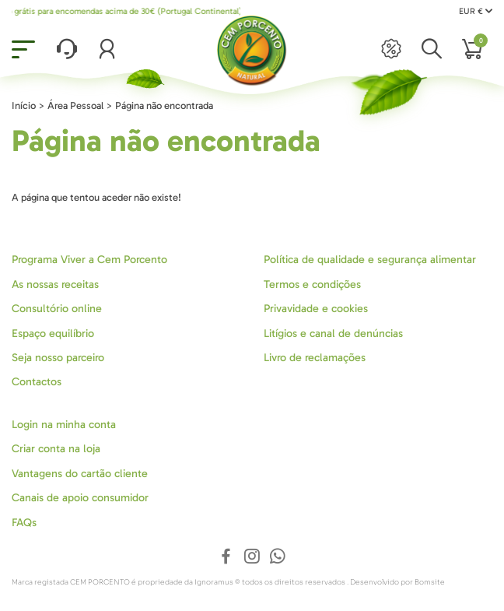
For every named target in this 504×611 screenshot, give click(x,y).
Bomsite (430, 582)
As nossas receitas (55, 284)
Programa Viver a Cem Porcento (89, 259)
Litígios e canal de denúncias (333, 333)
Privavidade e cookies (316, 308)
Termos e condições (312, 284)
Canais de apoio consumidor (80, 497)
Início (24, 105)
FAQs (24, 522)
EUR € (475, 11)
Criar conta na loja (56, 448)
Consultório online (57, 308)
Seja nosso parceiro (58, 357)
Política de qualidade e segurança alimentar (370, 259)
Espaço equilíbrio (53, 333)
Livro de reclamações (315, 357)
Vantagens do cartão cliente (80, 473)
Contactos (36, 381)
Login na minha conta (64, 424)
